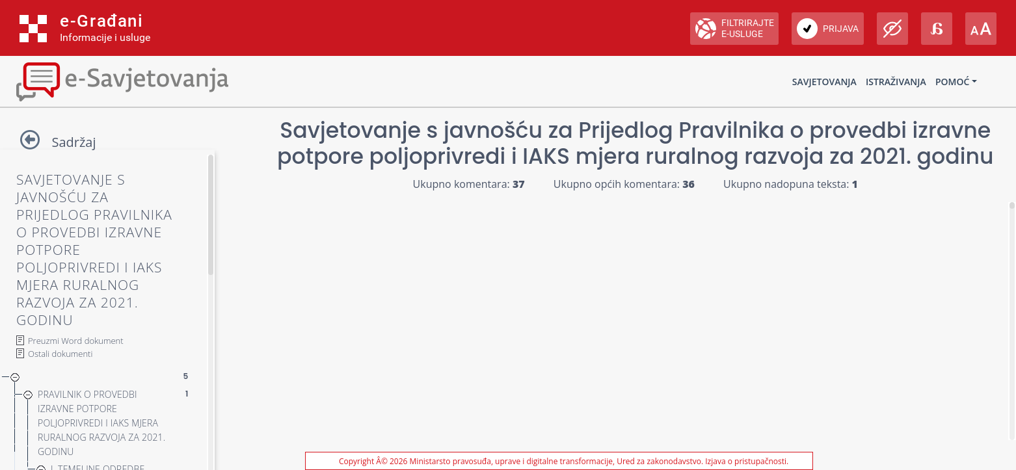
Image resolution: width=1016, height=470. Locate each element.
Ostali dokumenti (60, 353)
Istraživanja (896, 81)
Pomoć (952, 81)
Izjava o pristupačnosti (745, 461)
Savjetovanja (824, 81)
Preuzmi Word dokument (76, 340)
